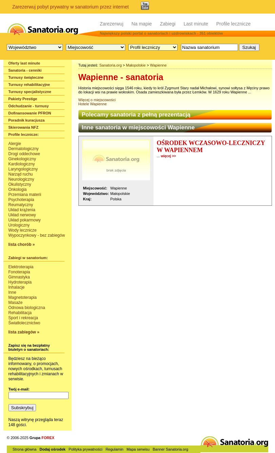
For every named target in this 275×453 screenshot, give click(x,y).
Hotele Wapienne (92, 104)
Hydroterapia (20, 282)
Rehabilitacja (20, 312)
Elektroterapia (21, 267)
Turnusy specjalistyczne (29, 92)
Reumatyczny (20, 204)
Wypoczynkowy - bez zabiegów (36, 235)
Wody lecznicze (22, 230)
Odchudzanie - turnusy (28, 106)
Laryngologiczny (23, 169)
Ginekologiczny (22, 159)
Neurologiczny (21, 179)
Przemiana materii (24, 194)
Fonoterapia (19, 272)
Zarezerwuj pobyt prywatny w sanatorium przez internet (70, 7)
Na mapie (141, 23)
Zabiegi (168, 23)
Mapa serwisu (138, 449)
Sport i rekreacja (23, 317)
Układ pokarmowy (24, 220)
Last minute (196, 23)
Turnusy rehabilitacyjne (29, 85)
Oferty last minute (24, 63)
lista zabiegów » (23, 332)
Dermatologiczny (23, 148)
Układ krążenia (21, 209)
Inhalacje (16, 287)
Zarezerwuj (111, 23)
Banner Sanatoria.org (170, 449)
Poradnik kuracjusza (26, 120)
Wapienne (158, 65)
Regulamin (115, 449)
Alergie (14, 143)
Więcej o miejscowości (97, 100)
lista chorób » (21, 244)
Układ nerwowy (22, 215)
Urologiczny (19, 225)
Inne (12, 292)
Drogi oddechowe (24, 153)
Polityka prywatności (86, 449)
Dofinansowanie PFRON (29, 113)
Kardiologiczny (21, 164)
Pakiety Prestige (22, 99)
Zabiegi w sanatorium (27, 258)
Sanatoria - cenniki (25, 70)
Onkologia (17, 189)
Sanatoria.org (110, 65)
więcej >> (168, 156)
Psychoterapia (21, 199)
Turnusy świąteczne (26, 77)
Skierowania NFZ (23, 127)
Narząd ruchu (20, 174)
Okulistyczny (19, 184)
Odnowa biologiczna (26, 307)
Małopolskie (136, 65)
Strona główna (24, 449)
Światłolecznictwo (24, 323)
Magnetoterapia (22, 297)
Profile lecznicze (233, 23)
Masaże (15, 302)
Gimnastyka (19, 277)
